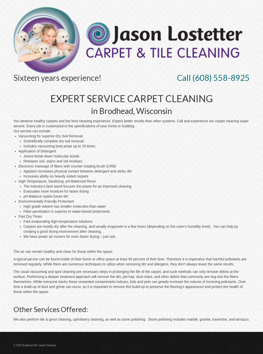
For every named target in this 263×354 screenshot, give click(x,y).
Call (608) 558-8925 (213, 78)
